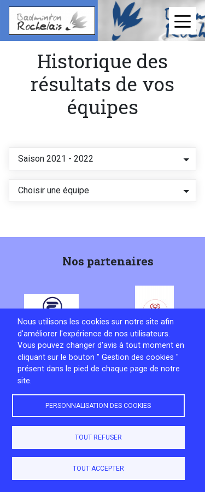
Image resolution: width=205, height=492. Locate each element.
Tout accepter (98, 468)
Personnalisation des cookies (98, 406)
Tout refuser (98, 437)
